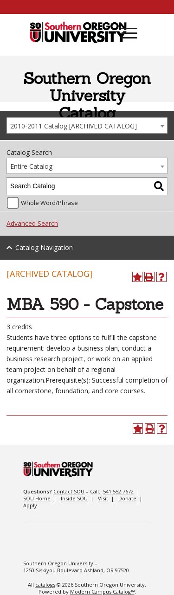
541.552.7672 (118, 491)
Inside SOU (74, 498)
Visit (103, 498)
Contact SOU (68, 491)
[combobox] (87, 125)
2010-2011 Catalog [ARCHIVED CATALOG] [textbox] (73, 126)
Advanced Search (32, 223)
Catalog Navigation (44, 247)
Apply (30, 505)
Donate (127, 498)
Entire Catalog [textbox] (31, 166)
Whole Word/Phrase (49, 203)
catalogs (45, 584)
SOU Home (37, 498)
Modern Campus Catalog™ (102, 591)
